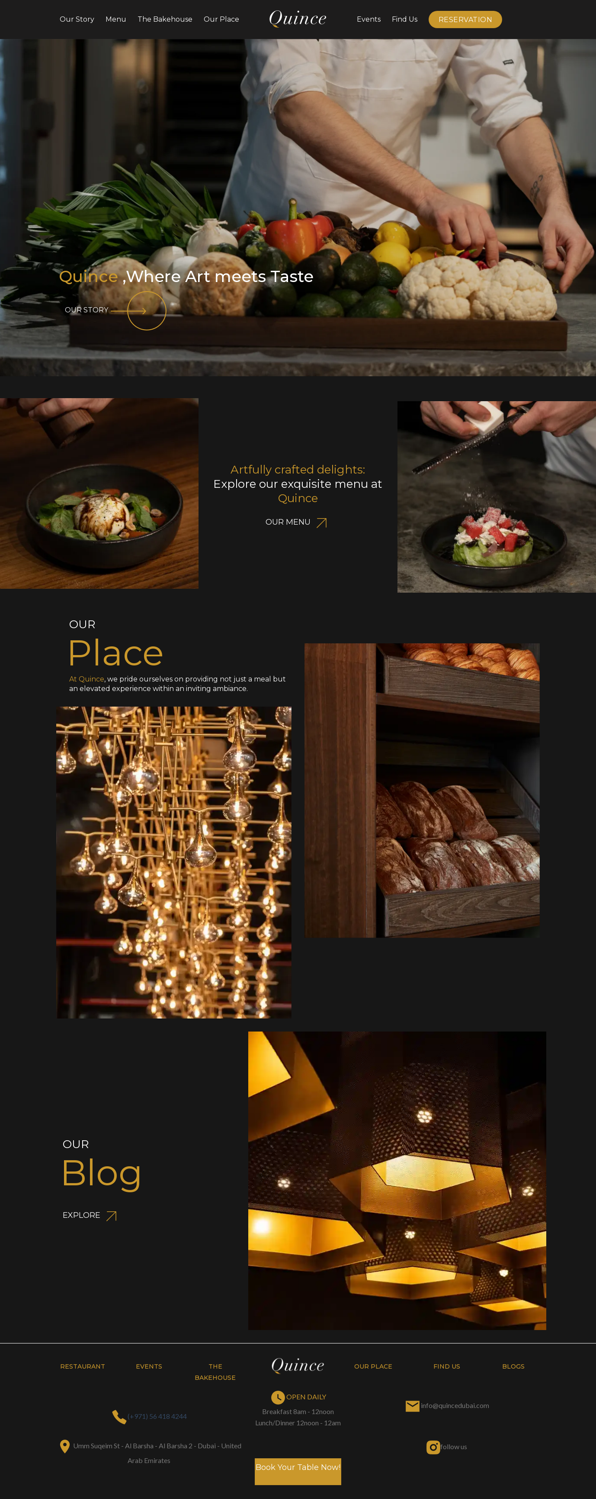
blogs (513, 1366)
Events (369, 19)
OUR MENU (298, 522)
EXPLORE (91, 1215)
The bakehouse (165, 19)
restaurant (82, 1366)
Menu (116, 19)
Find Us (404, 19)
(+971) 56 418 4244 (157, 1416)
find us (446, 1366)
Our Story (77, 19)
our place (373, 1366)
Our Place (221, 19)
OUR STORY (117, 310)
